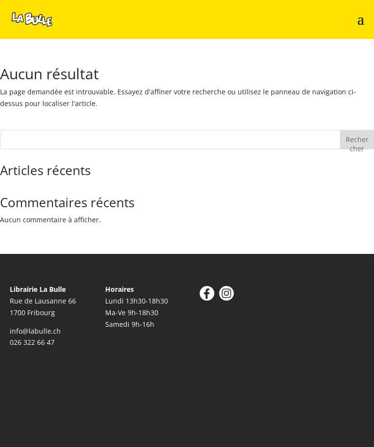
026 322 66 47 (32, 342)
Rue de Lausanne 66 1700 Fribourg (43, 301)
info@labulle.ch (35, 331)
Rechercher (357, 142)
